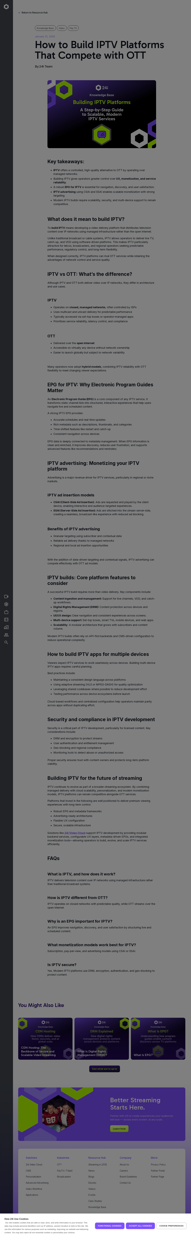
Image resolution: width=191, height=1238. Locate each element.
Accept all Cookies (140, 1226)
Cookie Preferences (171, 1226)
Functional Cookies (109, 1226)
